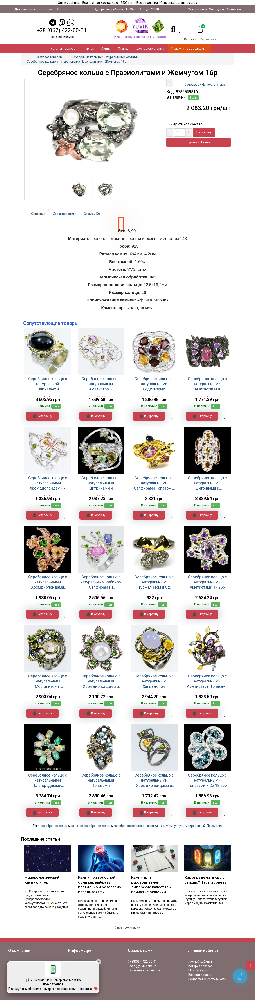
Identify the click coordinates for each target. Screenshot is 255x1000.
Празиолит (215, 826)
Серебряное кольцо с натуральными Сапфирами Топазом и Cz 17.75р (154, 483)
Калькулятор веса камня (189, 48)
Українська (208, 39)
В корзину (204, 132)
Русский (190, 39)
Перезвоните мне (62, 36)
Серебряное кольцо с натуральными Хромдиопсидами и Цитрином (47, 483)
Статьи (61, 9)
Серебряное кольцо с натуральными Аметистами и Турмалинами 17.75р (207, 384)
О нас (49, 9)
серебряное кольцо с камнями (135, 826)
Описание (38, 214)
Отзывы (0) (92, 214)
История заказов (200, 966)
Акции (106, 48)
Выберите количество (184, 124)
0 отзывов (192, 84)
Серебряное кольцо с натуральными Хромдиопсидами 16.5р (47, 582)
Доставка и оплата (28, 9)
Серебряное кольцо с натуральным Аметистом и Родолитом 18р (100, 384)
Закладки (216, 9)
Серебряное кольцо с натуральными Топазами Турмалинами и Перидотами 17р (100, 780)
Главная (88, 48)
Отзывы (123, 48)
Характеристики (64, 214)
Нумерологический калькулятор (42, 879)
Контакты (233, 9)
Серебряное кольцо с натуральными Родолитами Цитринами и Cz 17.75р (154, 384)
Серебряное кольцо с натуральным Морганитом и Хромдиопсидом (47, 681)
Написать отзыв (213, 84)
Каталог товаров (61, 48)
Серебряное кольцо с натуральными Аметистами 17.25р (207, 582)
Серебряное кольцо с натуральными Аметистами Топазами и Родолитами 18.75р (207, 681)
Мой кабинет (197, 9)
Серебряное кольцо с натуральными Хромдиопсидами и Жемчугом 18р (100, 681)
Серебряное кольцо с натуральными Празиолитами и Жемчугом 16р (76, 61)
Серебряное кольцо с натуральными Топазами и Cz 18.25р (207, 780)
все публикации (127, 927)
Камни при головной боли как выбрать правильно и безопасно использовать (99, 884)
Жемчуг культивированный (186, 826)
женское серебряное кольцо (91, 826)
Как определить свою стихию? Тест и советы (206, 879)
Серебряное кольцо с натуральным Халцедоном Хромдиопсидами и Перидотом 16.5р (154, 681)
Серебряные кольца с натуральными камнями (105, 57)
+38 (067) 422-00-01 (62, 30)
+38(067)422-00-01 (142, 961)
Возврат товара (199, 974)
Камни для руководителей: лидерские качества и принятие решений (151, 884)
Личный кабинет (200, 961)
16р (161, 826)
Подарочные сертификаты (207, 979)
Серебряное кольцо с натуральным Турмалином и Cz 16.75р (154, 582)
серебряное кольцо (55, 826)
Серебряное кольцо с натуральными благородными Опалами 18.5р (47, 780)
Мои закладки (198, 970)
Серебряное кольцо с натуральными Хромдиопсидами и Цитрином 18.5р (154, 780)
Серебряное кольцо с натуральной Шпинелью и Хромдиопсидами (47, 384)
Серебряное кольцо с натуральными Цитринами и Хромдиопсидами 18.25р (100, 483)
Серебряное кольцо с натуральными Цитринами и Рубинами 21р (207, 483)
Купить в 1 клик (198, 142)
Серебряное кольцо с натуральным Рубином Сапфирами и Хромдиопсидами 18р (101, 582)
